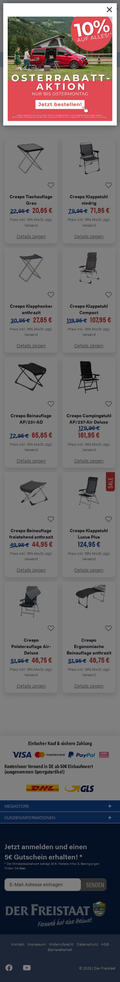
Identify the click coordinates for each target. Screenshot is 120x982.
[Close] (109, 10)
